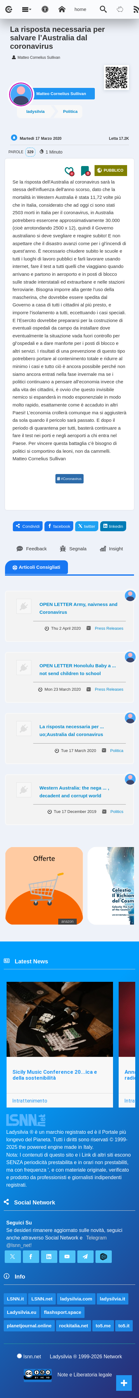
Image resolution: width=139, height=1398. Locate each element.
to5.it (124, 1325)
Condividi (28, 526)
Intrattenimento (29, 1101)
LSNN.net (42, 1298)
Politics (117, 811)
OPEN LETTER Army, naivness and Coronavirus (78, 608)
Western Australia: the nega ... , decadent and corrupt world (74, 791)
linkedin (113, 526)
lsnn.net (29, 1356)
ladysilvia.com (76, 1298)
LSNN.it (15, 1298)
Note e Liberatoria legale (84, 1374)
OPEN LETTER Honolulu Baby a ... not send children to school (77, 669)
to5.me (103, 1325)
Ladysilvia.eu (21, 1312)
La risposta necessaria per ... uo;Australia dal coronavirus (71, 730)
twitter (86, 526)
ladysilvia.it (112, 1298)
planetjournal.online (29, 1325)
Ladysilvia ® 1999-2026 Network (86, 1356)
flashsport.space (62, 1312)
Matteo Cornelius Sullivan (61, 93)
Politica (70, 111)
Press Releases (109, 628)
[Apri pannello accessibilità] (45, 9)
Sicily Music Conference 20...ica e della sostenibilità (55, 1074)
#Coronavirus (69, 479)
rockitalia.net (73, 1325)
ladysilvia (35, 111)
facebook (59, 526)
